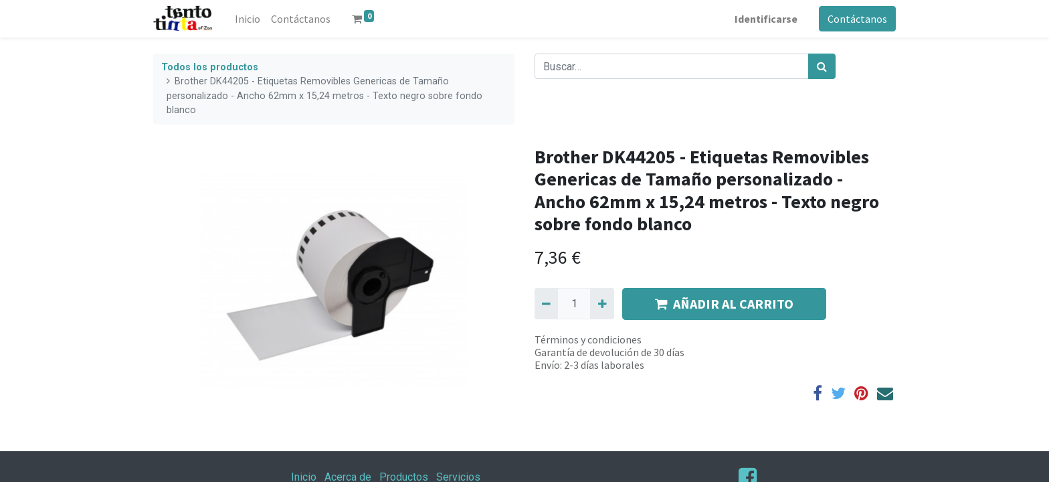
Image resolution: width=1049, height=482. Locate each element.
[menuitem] (247, 18)
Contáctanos (857, 18)
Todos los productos (209, 67)
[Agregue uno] (601, 303)
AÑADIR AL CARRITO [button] (724, 303)
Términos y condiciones (588, 339)
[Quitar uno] (546, 303)
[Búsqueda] (822, 66)
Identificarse (766, 18)
